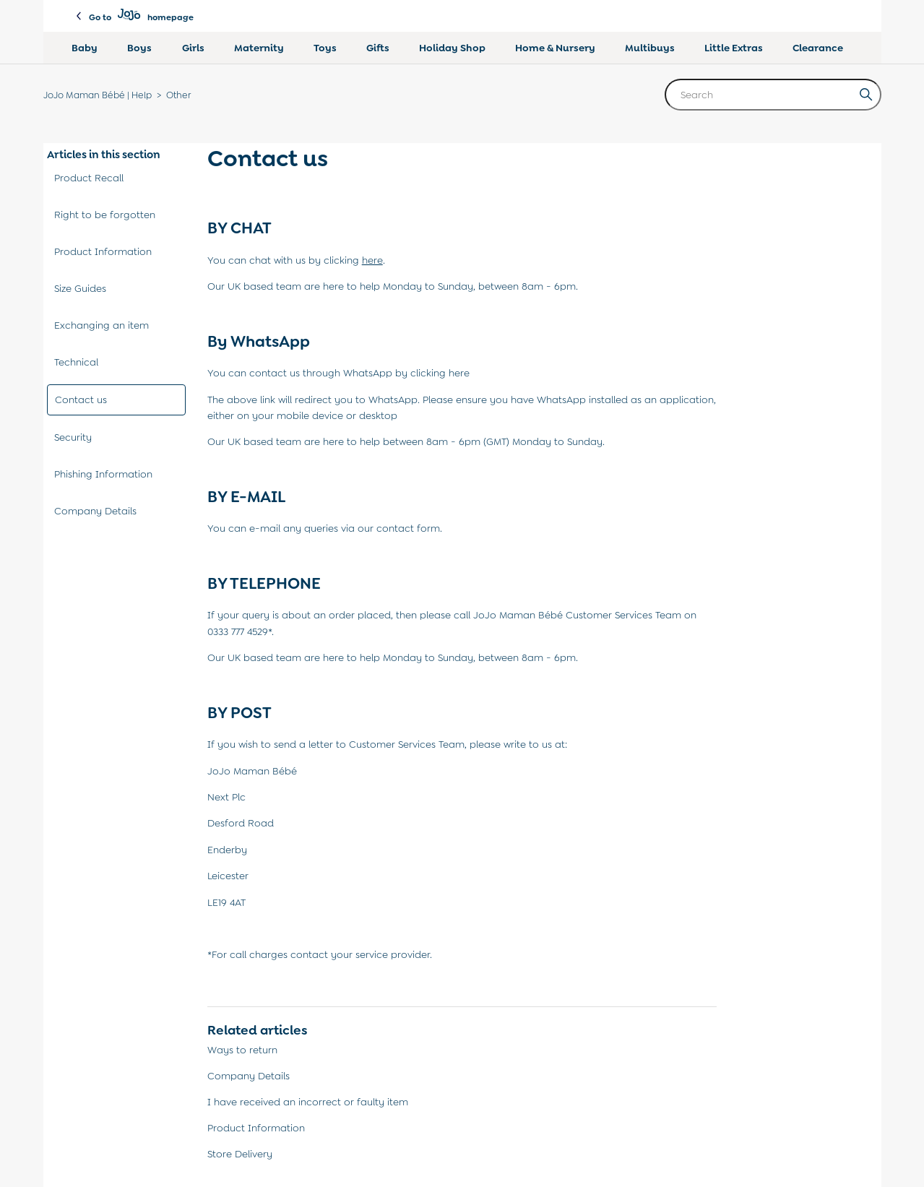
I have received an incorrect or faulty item (307, 1101)
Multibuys (650, 47)
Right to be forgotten (104, 214)
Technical (76, 361)
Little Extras (733, 47)
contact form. (409, 528)
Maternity (259, 47)
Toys (325, 47)
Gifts (377, 47)
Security (73, 437)
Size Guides (80, 288)
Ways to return (242, 1049)
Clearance (818, 47)
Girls (193, 47)
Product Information (103, 251)
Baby (85, 47)
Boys (139, 47)
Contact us (81, 399)
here (459, 372)
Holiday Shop (452, 47)
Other (178, 95)
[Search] (773, 95)
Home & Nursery (555, 47)
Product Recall (89, 177)
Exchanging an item (101, 325)
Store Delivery (239, 1153)
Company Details (95, 510)
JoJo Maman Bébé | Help (97, 95)
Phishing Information (103, 473)
